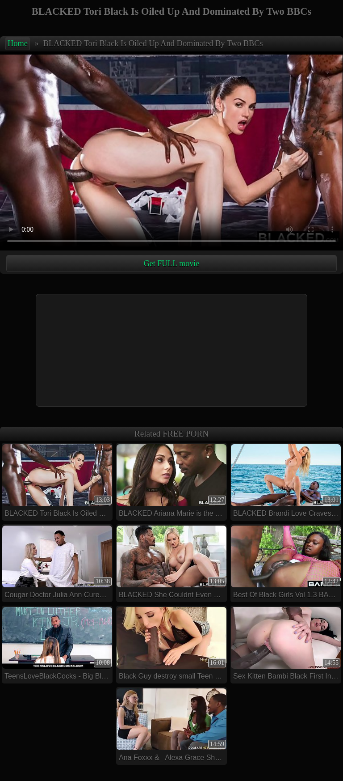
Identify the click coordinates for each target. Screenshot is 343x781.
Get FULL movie (171, 263)
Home (18, 43)
